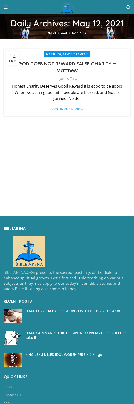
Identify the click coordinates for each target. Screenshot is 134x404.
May (75, 32)
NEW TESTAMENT (75, 54)
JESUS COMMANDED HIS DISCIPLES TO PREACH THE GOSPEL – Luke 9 (75, 335)
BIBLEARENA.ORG (19, 272)
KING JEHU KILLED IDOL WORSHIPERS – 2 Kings (63, 354)
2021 (64, 32)
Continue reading (67, 108)
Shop (8, 387)
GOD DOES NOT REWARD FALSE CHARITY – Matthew (67, 67)
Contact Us (12, 395)
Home (52, 32)
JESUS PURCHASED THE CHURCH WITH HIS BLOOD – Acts (72, 311)
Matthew (53, 54)
